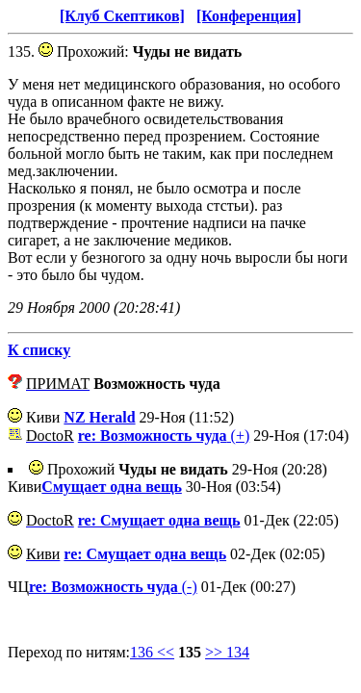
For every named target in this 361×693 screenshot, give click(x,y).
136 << (152, 652)
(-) (113, 586)
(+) (163, 435)
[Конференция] (248, 16)
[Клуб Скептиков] (122, 16)
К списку (39, 350)
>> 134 (227, 652)
